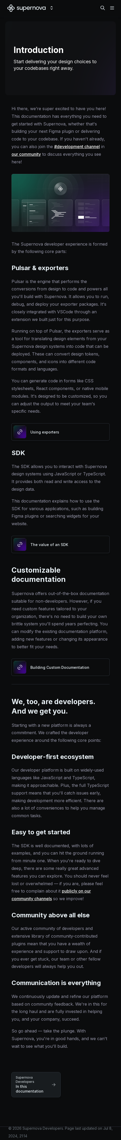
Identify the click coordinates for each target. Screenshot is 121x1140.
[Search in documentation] (102, 8)
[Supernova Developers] (26, 8)
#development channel (77, 146)
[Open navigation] (112, 8)
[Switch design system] (51, 8)
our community (26, 154)
